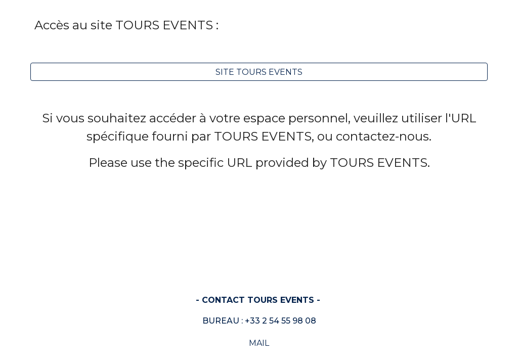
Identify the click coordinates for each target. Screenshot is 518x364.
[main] (259, 25)
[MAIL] (259, 343)
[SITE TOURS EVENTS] (259, 72)
